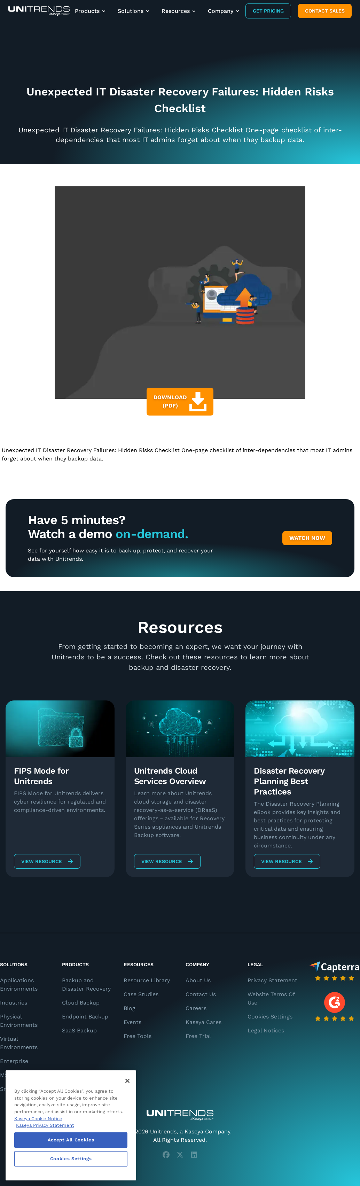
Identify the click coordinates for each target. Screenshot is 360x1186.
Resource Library (147, 980)
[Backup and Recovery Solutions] (39, 11)
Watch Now (307, 538)
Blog (129, 1008)
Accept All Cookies (71, 1139)
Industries (13, 1002)
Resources (179, 11)
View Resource (47, 861)
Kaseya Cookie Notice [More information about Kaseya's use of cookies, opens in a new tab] (38, 1118)
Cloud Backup (81, 1002)
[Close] (127, 1080)
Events (132, 1022)
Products (91, 11)
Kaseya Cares (203, 1022)
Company (224, 11)
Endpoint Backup (85, 1016)
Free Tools (137, 1036)
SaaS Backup (79, 1030)
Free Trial (198, 1036)
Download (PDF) (180, 401)
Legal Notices (266, 1030)
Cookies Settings (270, 1016)
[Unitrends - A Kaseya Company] (180, 1115)
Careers (196, 1008)
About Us (198, 980)
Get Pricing (268, 11)
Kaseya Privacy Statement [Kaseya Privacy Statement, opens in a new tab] (45, 1125)
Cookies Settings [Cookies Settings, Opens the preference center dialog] (71, 1158)
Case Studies (141, 994)
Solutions (134, 11)
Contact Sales (325, 11)
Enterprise (14, 1061)
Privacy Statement (272, 980)
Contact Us (201, 994)
